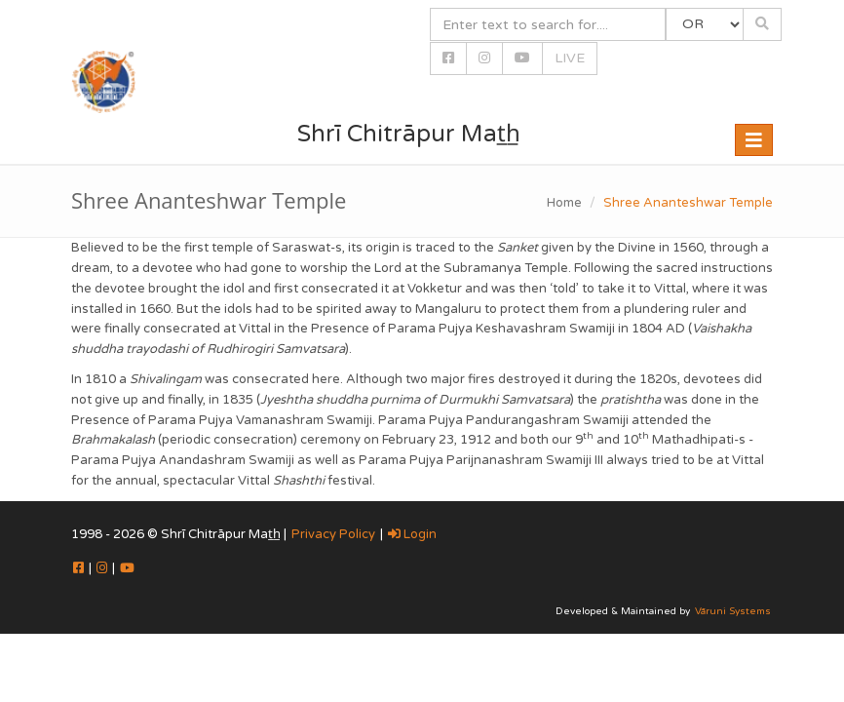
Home (564, 203)
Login (412, 534)
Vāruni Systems (733, 611)
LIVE (570, 58)
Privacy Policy (333, 534)
